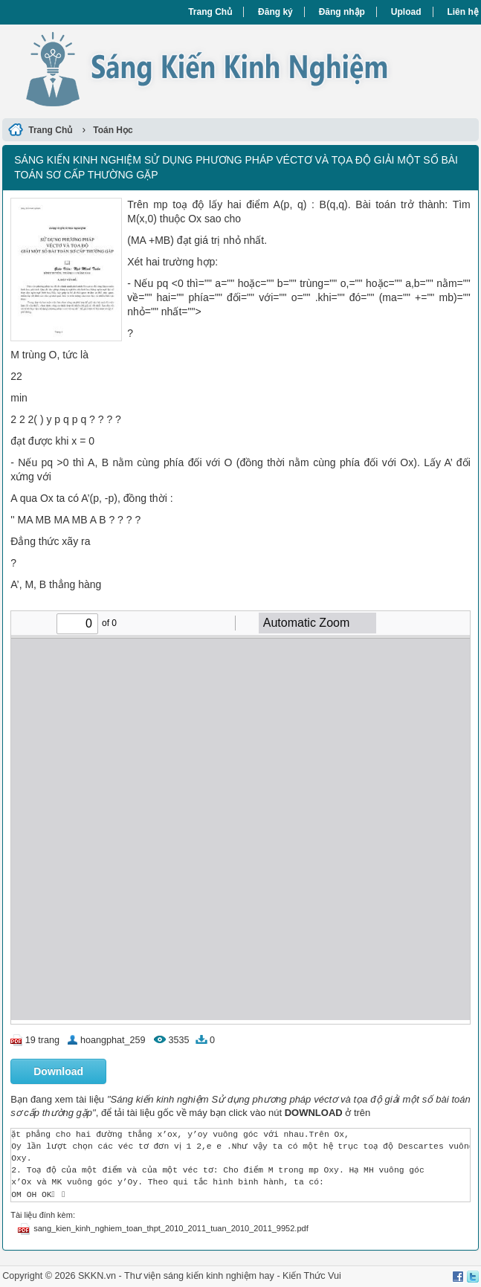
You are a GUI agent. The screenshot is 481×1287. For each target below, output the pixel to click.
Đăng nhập (342, 12)
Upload (406, 12)
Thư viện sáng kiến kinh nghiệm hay (199, 1276)
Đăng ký (275, 12)
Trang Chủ (210, 12)
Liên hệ (462, 12)
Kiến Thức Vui (312, 1276)
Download (58, 1071)
